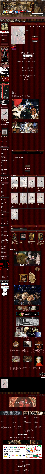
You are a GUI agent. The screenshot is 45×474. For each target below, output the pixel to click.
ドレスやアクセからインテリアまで (28, 429)
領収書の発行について (37, 427)
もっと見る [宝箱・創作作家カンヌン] (7, 144)
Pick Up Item (14, 422)
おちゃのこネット (42, 394)
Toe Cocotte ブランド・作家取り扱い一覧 (17, 426)
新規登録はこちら (36, 15)
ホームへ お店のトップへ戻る (42, 374)
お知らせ (25, 417)
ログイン (31, 15)
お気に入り (2, 422)
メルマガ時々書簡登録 (3, 426)
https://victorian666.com (25, 469)
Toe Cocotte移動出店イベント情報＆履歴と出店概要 (6, 428)
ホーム (2, 417)
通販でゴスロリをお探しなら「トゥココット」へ (28, 425)
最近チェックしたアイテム (16, 428)
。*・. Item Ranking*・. (15, 421)
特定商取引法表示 (37, 417)
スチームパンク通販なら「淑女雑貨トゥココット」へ (28, 427)
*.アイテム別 (14, 417)
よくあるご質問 (36, 422)
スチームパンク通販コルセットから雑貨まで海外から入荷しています (28, 431)
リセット (43, 377)
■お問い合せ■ (36, 421)
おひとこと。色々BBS (26, 421)
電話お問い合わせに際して (38, 426)
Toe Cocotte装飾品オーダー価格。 (27, 422)
